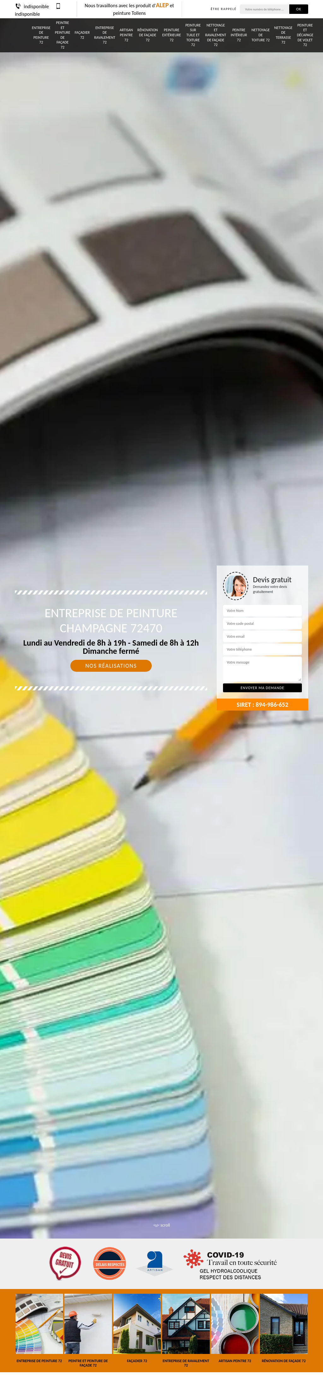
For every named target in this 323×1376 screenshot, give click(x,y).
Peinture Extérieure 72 (171, 35)
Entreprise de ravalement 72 (104, 35)
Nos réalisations (111, 665)
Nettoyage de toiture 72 (260, 35)
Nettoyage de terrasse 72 (283, 35)
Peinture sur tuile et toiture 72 (193, 35)
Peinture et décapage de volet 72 (305, 35)
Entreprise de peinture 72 (41, 35)
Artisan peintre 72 (126, 35)
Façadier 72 (82, 35)
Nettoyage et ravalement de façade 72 (215, 35)
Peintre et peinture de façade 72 (62, 34)
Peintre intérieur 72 (239, 35)
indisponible (32, 6)
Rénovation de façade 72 (148, 35)
